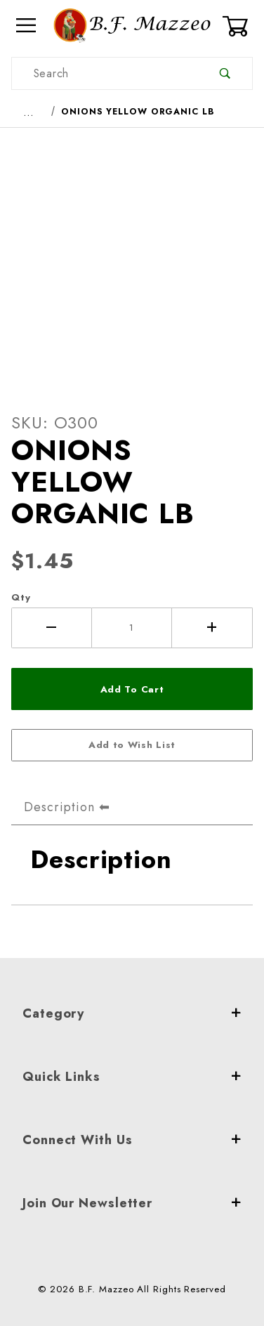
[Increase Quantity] (212, 628)
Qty (21, 597)
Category (132, 1013)
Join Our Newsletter (132, 1203)
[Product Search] (105, 73)
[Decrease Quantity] (51, 628)
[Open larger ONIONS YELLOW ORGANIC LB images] (132, 259)
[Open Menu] (26, 25)
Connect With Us (132, 1140)
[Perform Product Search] (225, 73)
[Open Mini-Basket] (237, 26)
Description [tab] (59, 807)
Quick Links (132, 1077)
